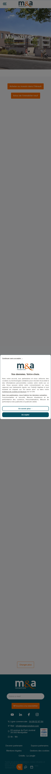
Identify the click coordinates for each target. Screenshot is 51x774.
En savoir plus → (25, 409)
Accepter (25, 415)
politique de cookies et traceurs (14, 392)
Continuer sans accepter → (12, 358)
